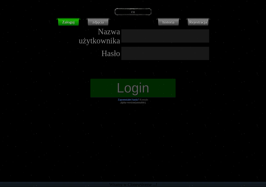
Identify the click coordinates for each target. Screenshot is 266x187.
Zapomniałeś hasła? (128, 99)
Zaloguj (68, 22)
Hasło (110, 53)
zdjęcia (98, 22)
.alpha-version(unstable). (133, 102)
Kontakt (143, 99)
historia (168, 22)
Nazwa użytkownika (99, 36)
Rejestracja (198, 22)
